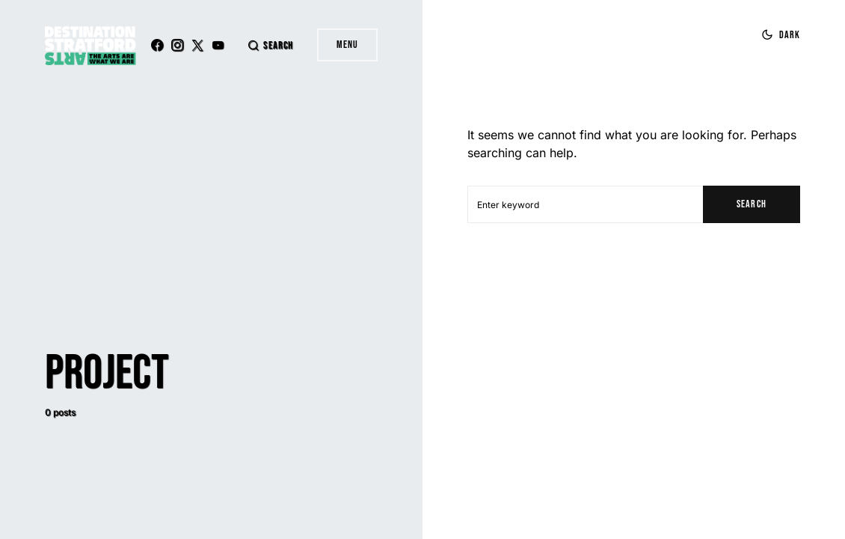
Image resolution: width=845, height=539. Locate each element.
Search (751, 204)
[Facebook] (157, 45)
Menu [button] (347, 44)
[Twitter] (197, 45)
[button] (270, 45)
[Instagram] (177, 45)
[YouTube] (218, 45)
